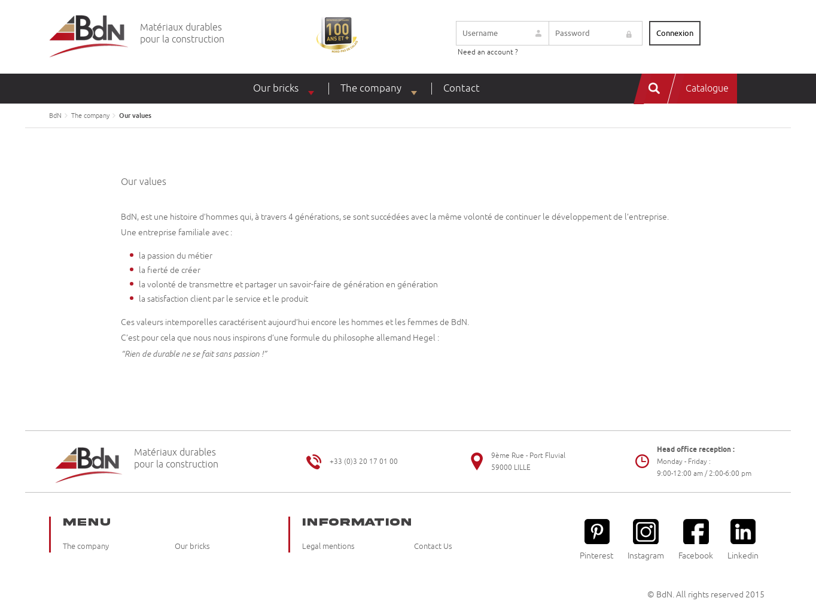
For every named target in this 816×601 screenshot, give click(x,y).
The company (370, 88)
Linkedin (743, 539)
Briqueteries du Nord (89, 37)
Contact (461, 88)
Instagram (646, 539)
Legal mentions (328, 546)
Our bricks (276, 88)
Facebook (695, 539)
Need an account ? (488, 52)
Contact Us (433, 546)
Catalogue (707, 89)
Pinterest (596, 539)
